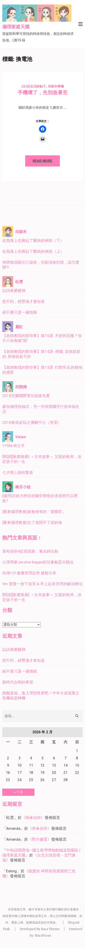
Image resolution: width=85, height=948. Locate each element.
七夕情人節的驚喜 (17, 472)
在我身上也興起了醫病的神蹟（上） (33, 251)
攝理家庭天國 (15, 27)
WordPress (43, 936)
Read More (42, 161)
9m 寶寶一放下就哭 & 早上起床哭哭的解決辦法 (42, 584)
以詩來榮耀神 (13, 290)
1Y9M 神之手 (13, 445)
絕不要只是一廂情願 (19, 312)
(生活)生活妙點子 (33, 86)
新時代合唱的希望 (17, 682)
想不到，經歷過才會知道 (23, 301)
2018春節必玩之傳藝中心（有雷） (31, 422)
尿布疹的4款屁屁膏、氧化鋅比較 (30, 551)
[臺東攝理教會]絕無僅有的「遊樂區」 (34, 511)
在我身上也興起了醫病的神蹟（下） (33, 240)
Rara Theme (50, 929)
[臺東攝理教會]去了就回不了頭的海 (32, 522)
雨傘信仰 (33, 817)
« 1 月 (18, 792)
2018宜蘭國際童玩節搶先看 (26, 395)
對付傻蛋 (39, 839)
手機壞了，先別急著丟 (43, 92)
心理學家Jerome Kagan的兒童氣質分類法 (37, 562)
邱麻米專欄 (56, 86)
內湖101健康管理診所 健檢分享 (29, 573)
